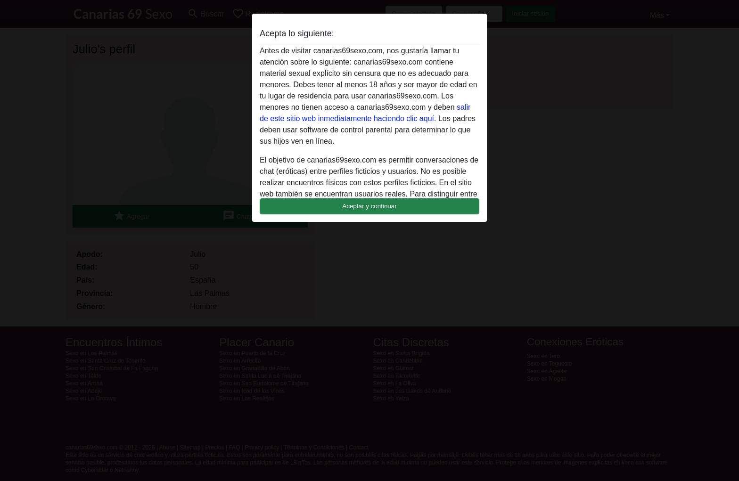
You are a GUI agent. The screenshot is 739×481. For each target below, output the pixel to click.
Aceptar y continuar (369, 206)
